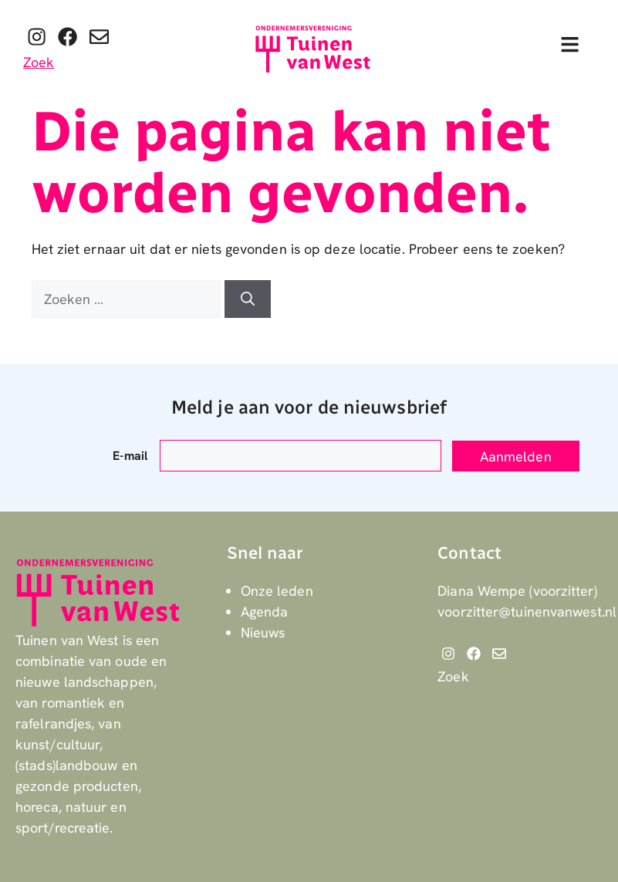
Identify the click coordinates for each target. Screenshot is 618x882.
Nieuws (263, 632)
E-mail (130, 456)
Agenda (265, 611)
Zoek (38, 62)
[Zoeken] (248, 299)
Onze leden (277, 591)
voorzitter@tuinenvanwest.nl (526, 611)
